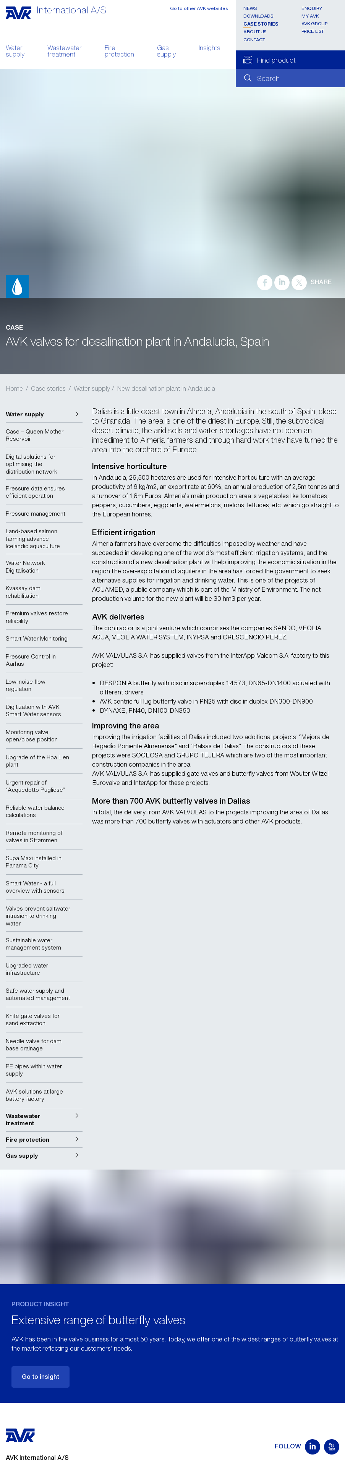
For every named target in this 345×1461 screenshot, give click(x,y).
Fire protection (119, 52)
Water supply (15, 52)
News (250, 8)
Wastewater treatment (64, 52)
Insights (209, 48)
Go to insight (40, 1376)
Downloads (258, 16)
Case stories (261, 24)
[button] (44, 414)
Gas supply (166, 52)
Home (14, 388)
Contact (254, 39)
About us (255, 31)
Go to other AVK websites (199, 8)
